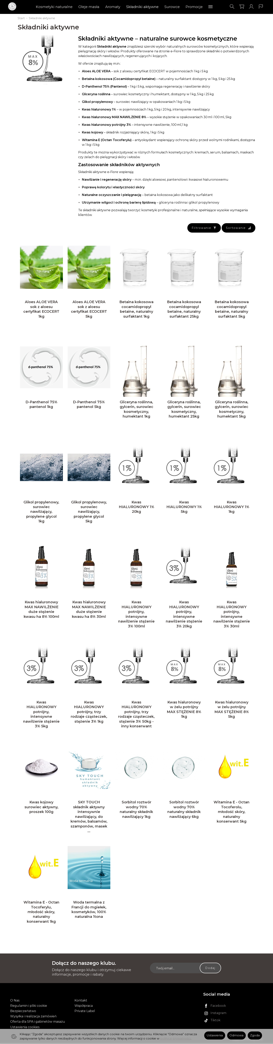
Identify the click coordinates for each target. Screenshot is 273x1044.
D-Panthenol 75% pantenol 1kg (41, 404)
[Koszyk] (242, 7)
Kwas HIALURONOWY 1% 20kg (136, 507)
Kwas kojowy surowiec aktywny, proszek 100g (41, 807)
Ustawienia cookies (24, 1027)
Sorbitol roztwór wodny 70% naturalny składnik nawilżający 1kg (136, 809)
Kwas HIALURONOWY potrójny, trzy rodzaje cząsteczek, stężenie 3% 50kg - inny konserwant (136, 714)
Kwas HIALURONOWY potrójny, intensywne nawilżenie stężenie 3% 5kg (41, 714)
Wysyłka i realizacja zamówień (33, 1017)
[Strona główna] (13, 7)
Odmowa (236, 1035)
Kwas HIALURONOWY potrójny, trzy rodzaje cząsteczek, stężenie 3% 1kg (89, 712)
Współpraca (83, 1006)
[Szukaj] (232, 7)
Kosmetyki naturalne (54, 7)
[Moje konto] (251, 7)
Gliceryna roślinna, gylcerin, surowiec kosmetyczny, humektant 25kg (184, 409)
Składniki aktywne (142, 7)
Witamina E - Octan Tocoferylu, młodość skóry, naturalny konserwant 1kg (41, 912)
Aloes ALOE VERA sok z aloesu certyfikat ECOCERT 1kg (41, 309)
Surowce (172, 7)
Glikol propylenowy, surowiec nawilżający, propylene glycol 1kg (41, 512)
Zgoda (255, 1035)
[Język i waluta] (261, 7)
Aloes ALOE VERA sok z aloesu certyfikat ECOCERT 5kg (89, 309)
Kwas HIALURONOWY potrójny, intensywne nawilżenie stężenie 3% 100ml (136, 614)
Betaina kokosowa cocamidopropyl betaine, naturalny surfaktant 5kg (232, 309)
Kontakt (80, 1001)
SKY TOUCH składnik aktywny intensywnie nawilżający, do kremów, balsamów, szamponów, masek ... (89, 817)
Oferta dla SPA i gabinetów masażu (37, 1022)
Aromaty (112, 7)
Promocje (194, 7)
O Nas (14, 1001)
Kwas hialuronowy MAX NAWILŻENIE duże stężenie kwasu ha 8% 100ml (41, 609)
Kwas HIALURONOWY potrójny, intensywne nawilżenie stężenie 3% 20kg (184, 614)
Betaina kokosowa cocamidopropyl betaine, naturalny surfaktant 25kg (184, 309)
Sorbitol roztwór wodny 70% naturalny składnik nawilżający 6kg (184, 809)
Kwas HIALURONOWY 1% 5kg (184, 507)
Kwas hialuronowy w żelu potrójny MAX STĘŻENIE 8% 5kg (231, 709)
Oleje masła (88, 7)
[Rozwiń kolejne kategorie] (210, 7)
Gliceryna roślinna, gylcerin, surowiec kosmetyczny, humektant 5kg (231, 409)
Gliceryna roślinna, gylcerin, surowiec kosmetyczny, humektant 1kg (136, 409)
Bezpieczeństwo (23, 1011)
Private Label (84, 1011)
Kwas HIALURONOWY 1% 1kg (231, 507)
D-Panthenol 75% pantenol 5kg (89, 404)
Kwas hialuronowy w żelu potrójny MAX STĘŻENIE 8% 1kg (184, 709)
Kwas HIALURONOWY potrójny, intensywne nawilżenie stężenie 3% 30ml (231, 614)
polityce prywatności (175, 1038)
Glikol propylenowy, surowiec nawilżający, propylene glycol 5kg (89, 512)
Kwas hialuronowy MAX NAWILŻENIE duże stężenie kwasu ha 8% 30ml (89, 609)
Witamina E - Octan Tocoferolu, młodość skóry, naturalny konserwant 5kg (231, 812)
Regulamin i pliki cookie (28, 1006)
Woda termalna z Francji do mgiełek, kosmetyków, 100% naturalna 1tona (88, 910)
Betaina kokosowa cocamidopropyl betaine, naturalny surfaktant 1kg (136, 309)
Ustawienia (215, 1035)
